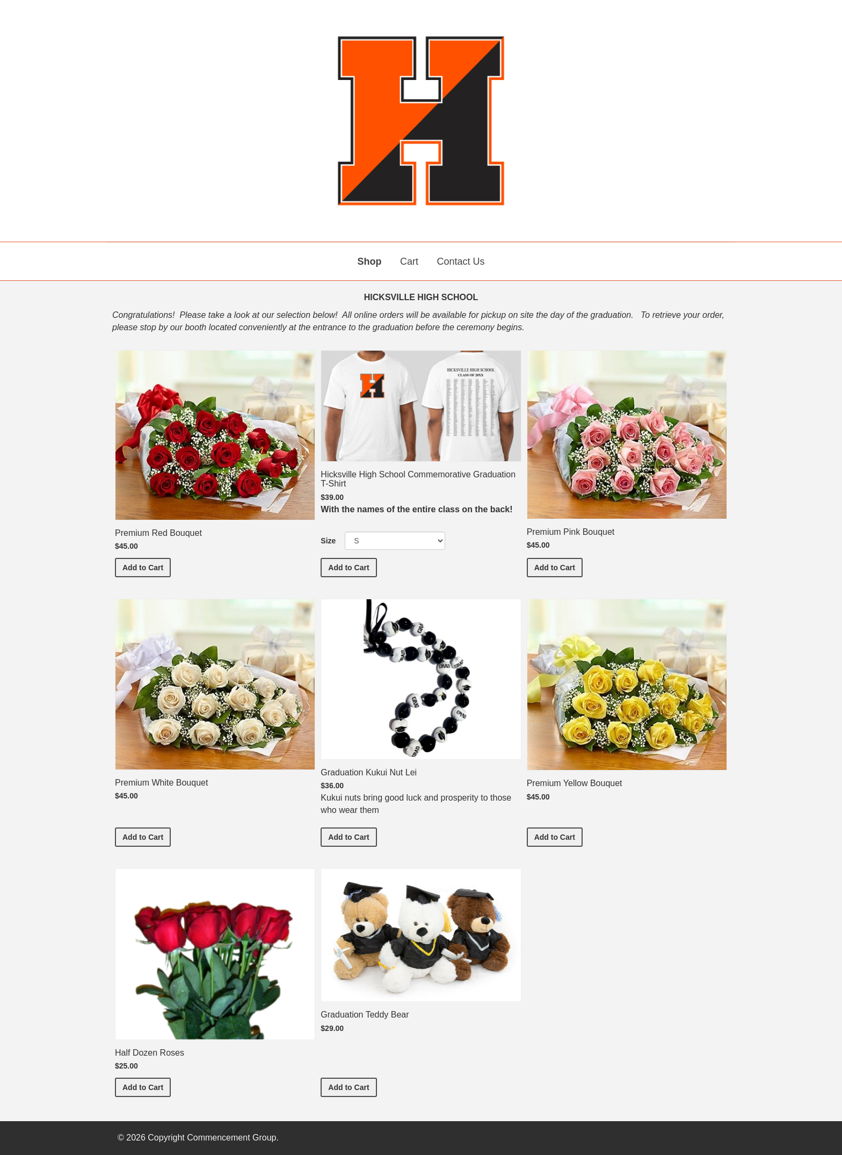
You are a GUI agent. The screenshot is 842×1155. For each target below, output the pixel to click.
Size (328, 540)
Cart (409, 261)
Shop (370, 261)
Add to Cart (146, 567)
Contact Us (460, 261)
